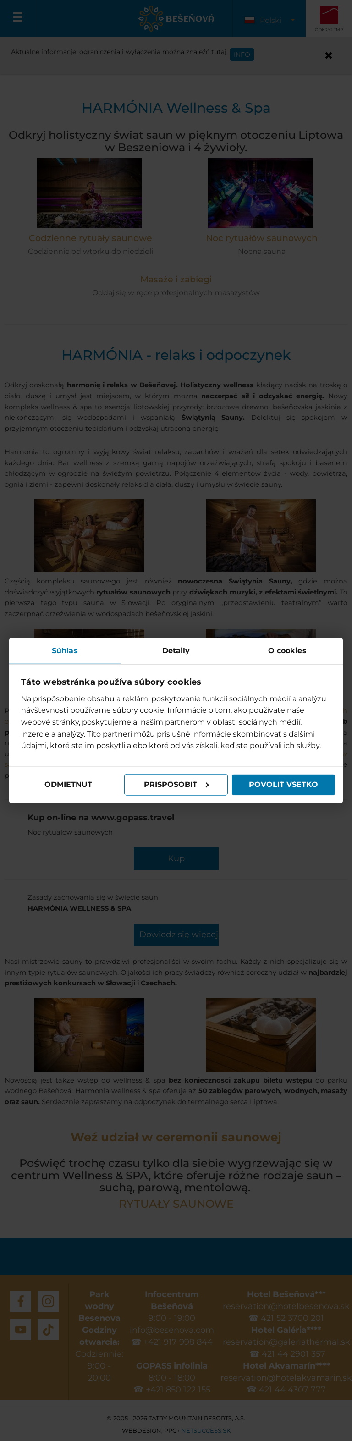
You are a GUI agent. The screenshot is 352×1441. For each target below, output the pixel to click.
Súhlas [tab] (65, 650)
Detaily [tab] (176, 650)
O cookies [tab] (287, 650)
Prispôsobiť (176, 784)
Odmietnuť (68, 784)
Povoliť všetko (283, 784)
